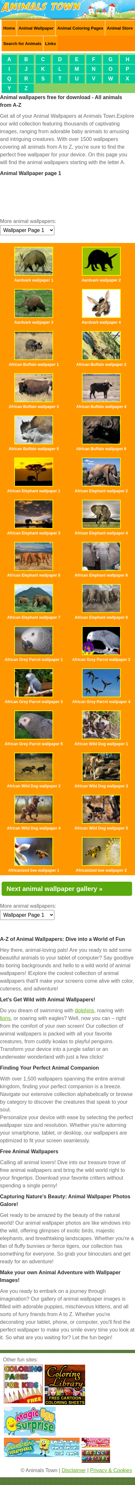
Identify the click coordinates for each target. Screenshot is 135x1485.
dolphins (84, 1010)
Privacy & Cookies (111, 1470)
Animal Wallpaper (36, 28)
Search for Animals (22, 43)
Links (50, 43)
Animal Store (120, 28)
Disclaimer (74, 1470)
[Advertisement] (67, 197)
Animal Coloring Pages (80, 28)
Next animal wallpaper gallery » (54, 888)
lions (5, 1018)
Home (9, 28)
